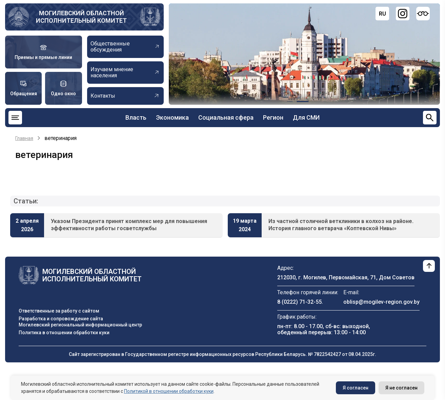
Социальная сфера (226, 117)
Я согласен (355, 388)
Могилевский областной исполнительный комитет (81, 16)
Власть (135, 117)
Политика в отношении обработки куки (64, 332)
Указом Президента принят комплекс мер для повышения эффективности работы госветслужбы (129, 225)
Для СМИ (306, 117)
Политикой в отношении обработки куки (169, 391)
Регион (273, 117)
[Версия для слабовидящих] (423, 13)
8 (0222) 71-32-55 (299, 302)
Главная (24, 138)
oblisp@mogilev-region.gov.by (381, 302)
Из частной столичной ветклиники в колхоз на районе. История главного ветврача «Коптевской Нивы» (340, 225)
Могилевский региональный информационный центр (80, 324)
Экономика (172, 117)
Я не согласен (401, 388)
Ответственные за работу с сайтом (59, 311)
